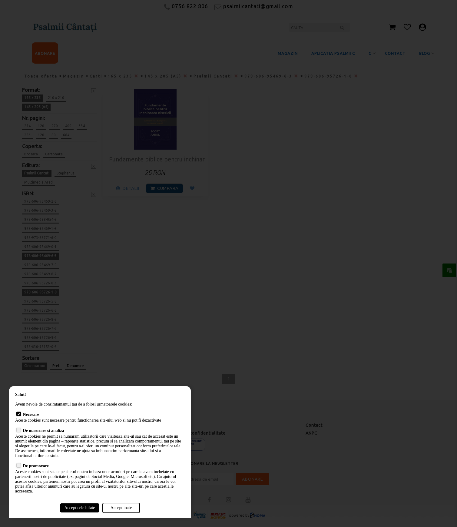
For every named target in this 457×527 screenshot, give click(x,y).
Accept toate (121, 507)
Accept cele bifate (79, 507)
